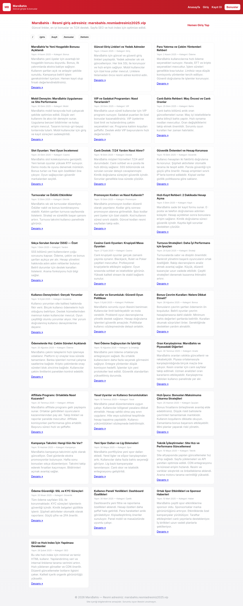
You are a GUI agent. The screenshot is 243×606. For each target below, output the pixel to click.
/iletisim (84, 37)
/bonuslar (69, 37)
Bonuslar (232, 7)
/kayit (54, 37)
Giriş (206, 7)
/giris (42, 37)
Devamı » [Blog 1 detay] (37, 87)
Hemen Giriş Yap (198, 25)
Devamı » (100, 80)
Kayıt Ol (217, 7)
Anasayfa (194, 7)
